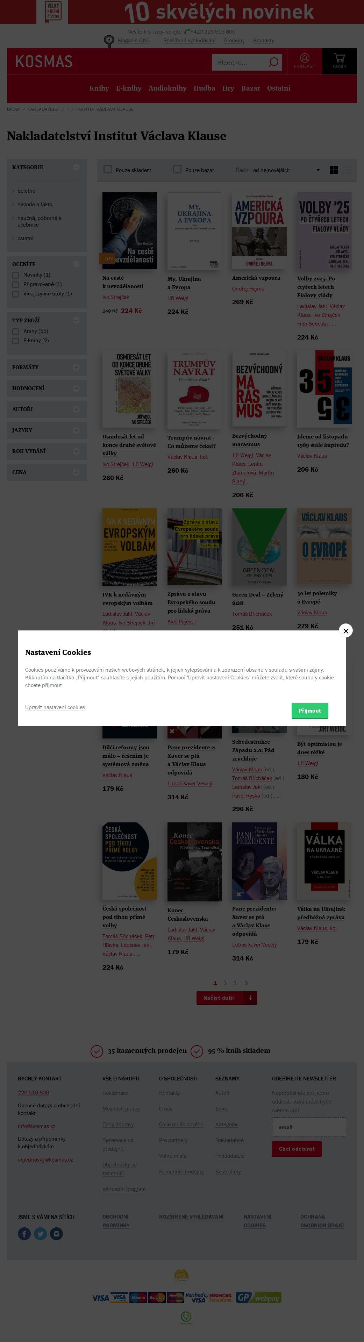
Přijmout (310, 710)
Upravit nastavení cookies (55, 707)
